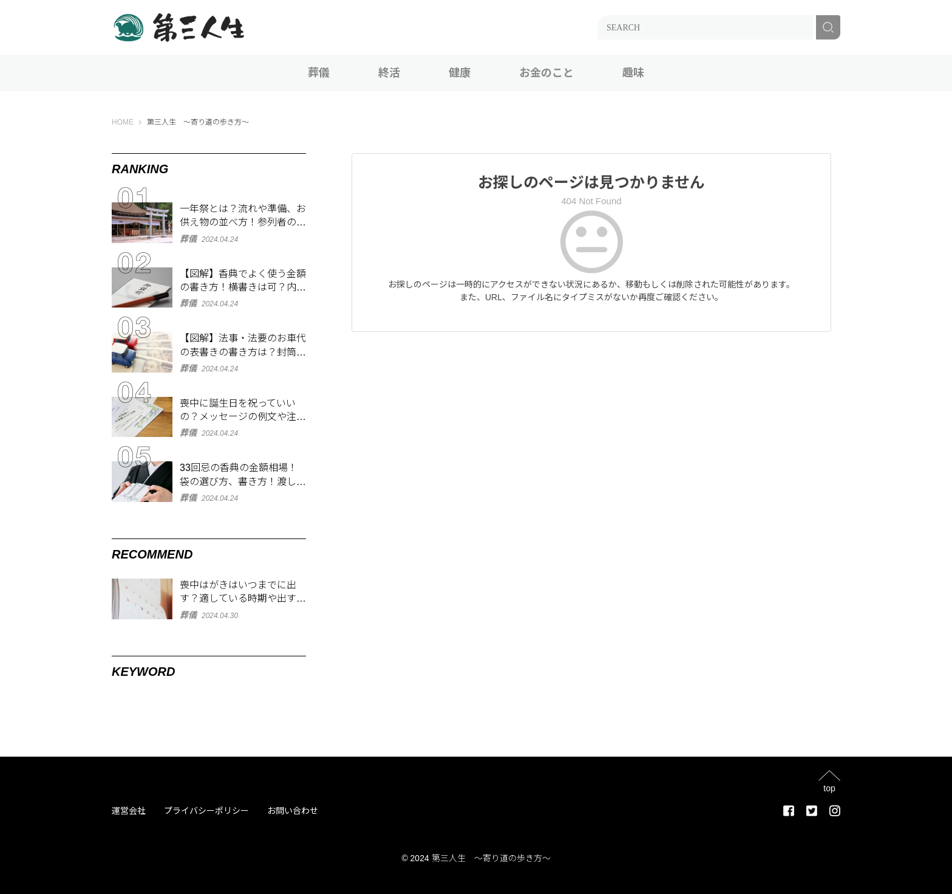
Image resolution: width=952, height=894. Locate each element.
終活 (389, 73)
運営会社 (129, 811)
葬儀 (319, 73)
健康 (460, 73)
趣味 (633, 73)
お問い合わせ (292, 811)
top (829, 788)
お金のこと (546, 73)
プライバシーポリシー (206, 811)
